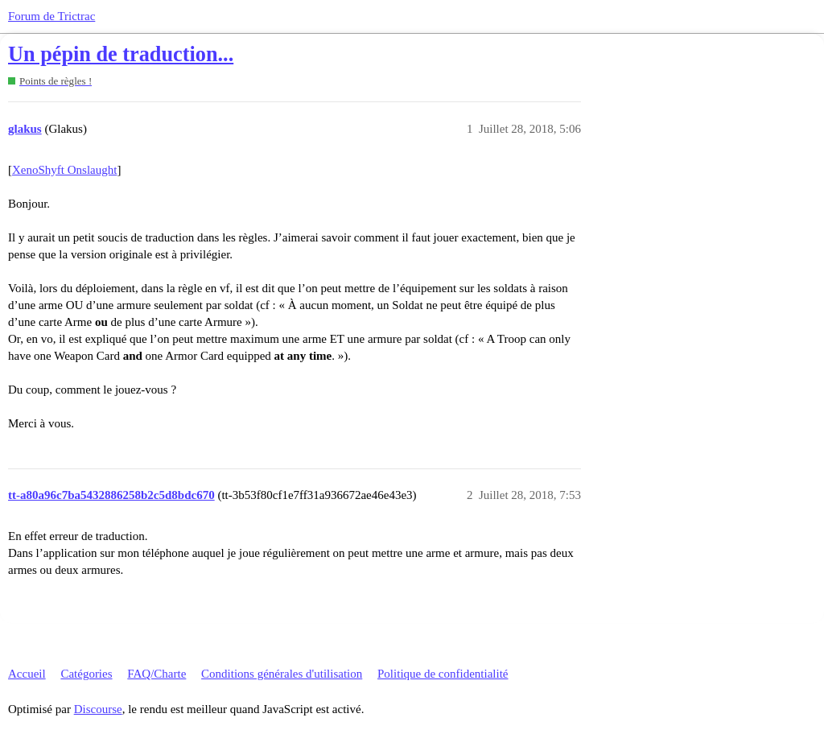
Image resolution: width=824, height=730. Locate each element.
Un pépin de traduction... (120, 54)
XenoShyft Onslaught (64, 169)
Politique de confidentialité (442, 673)
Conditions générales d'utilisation (281, 673)
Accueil (27, 673)
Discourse (98, 709)
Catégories (86, 673)
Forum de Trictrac (51, 16)
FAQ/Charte (156, 673)
